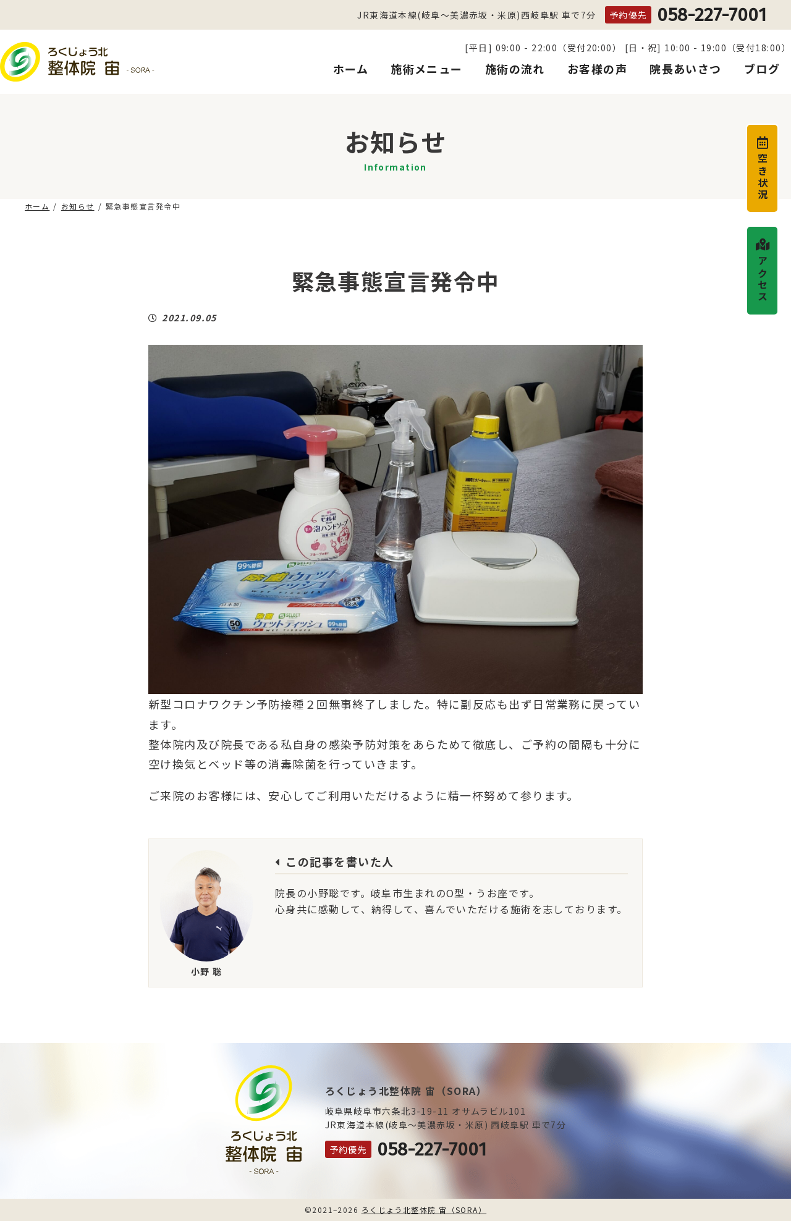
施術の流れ (515, 69)
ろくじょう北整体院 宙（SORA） (424, 1209)
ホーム (350, 69)
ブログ (762, 69)
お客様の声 (597, 69)
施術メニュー (427, 69)
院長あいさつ (685, 69)
